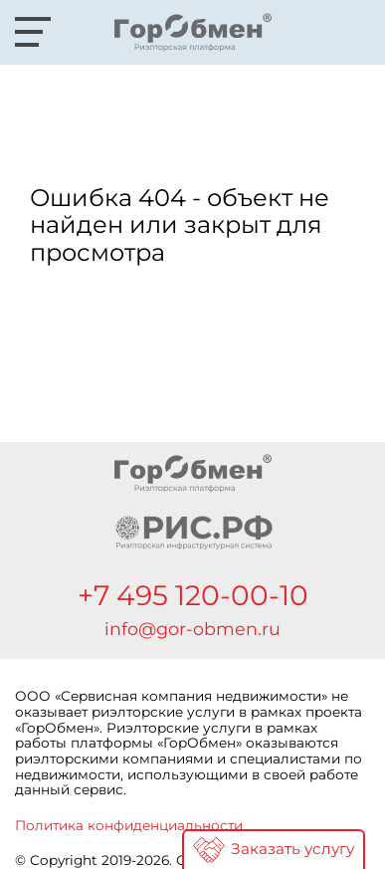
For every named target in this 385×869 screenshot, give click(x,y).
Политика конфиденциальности (129, 825)
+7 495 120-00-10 (193, 595)
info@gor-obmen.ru (192, 629)
